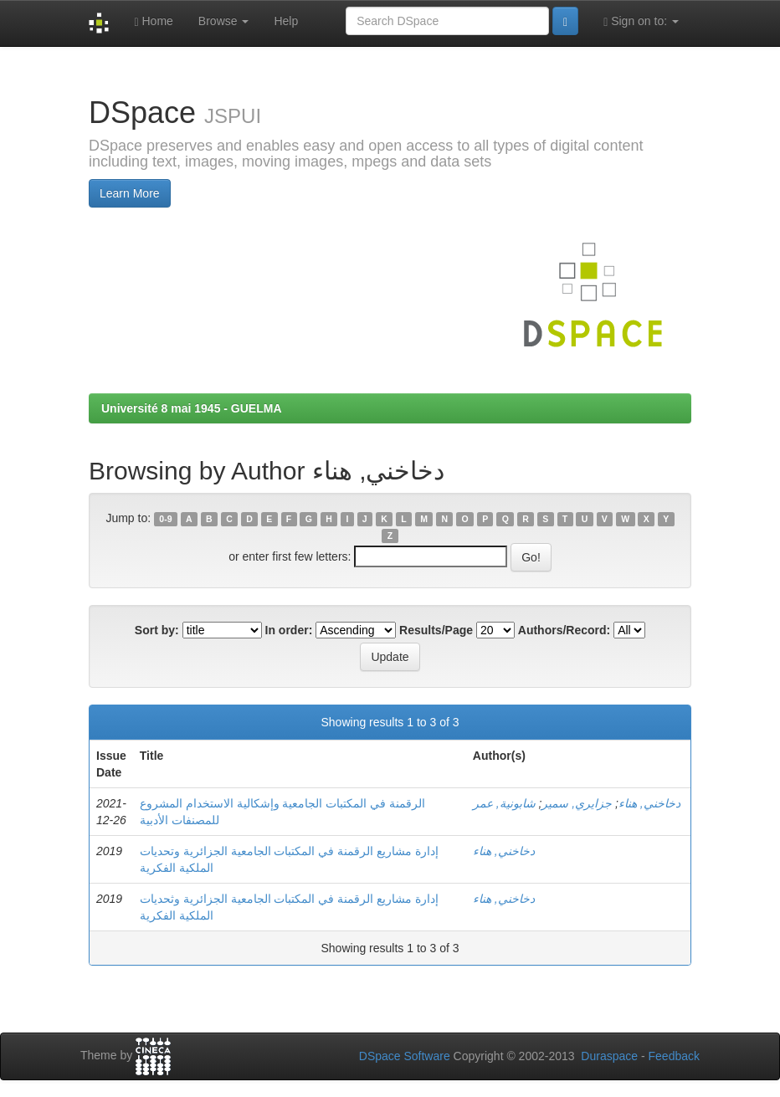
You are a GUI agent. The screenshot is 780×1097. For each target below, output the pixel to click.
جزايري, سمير (576, 803)
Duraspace (609, 1056)
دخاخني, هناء (649, 803)
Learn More (130, 193)
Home (153, 21)
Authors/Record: (564, 630)
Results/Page (436, 630)
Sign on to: (641, 21)
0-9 (165, 519)
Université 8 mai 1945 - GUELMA (191, 408)
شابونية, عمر (504, 803)
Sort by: (157, 630)
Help (286, 21)
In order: (289, 630)
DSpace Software (404, 1056)
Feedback (674, 1056)
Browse (223, 21)
